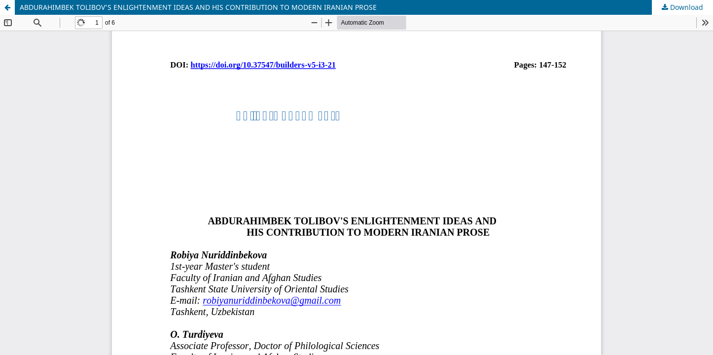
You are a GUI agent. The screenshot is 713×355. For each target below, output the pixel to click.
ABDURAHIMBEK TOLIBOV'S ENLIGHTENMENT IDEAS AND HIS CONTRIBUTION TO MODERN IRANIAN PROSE (198, 7)
